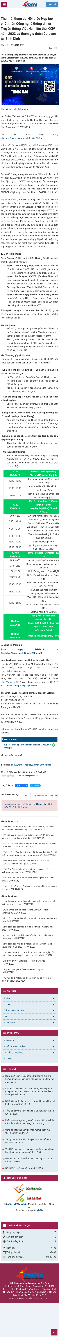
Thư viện (7, 1058)
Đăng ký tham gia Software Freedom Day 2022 (24, 969)
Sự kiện (7, 1004)
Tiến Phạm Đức (16, 755)
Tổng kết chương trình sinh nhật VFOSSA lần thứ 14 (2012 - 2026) (29, 1112)
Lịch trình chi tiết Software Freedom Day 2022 (24, 961)
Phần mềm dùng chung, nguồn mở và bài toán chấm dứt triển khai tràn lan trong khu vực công (30, 1122)
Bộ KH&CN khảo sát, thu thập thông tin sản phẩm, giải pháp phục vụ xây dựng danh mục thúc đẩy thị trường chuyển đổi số (29, 1091)
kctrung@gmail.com (16, 671)
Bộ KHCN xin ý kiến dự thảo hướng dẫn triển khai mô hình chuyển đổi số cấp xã (30, 1102)
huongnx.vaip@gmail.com (25, 685)
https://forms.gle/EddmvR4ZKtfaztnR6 (23, 653)
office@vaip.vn (8, 682)
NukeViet (20, 1298)
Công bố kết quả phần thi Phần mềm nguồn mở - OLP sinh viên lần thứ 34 (28, 1131)
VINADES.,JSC (42, 1298)
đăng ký (12, 1204)
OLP (5, 1016)
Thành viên (52, 4)
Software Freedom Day (14, 1010)
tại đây (39, 1210)
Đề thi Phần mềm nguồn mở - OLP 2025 (24, 1168)
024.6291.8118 (31, 1295)
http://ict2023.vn (35, 138)
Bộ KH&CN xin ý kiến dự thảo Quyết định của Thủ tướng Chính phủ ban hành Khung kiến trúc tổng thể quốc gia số (29, 1079)
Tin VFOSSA (9, 1040)
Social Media (9, 1022)
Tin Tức (7, 998)
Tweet (35, 786)
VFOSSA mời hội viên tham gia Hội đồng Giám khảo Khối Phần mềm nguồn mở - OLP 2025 (29, 1150)
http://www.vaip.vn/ (14, 138)
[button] (53, 745)
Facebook (21, 786)
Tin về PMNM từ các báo (14, 1046)
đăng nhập (22, 1204)
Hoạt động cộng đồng (13, 1052)
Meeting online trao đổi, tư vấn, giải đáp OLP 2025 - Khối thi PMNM (29, 1160)
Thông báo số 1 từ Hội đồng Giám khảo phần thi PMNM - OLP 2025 (28, 1141)
